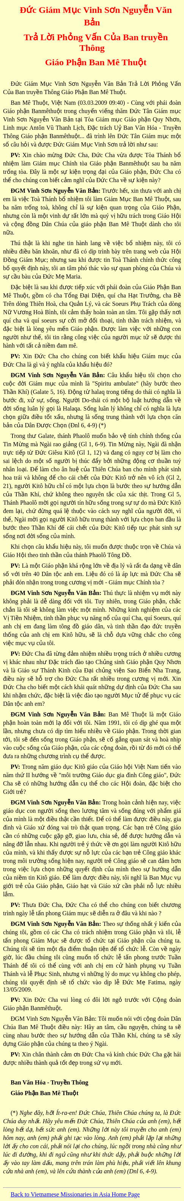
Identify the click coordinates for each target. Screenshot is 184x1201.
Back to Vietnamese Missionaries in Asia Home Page (75, 1194)
